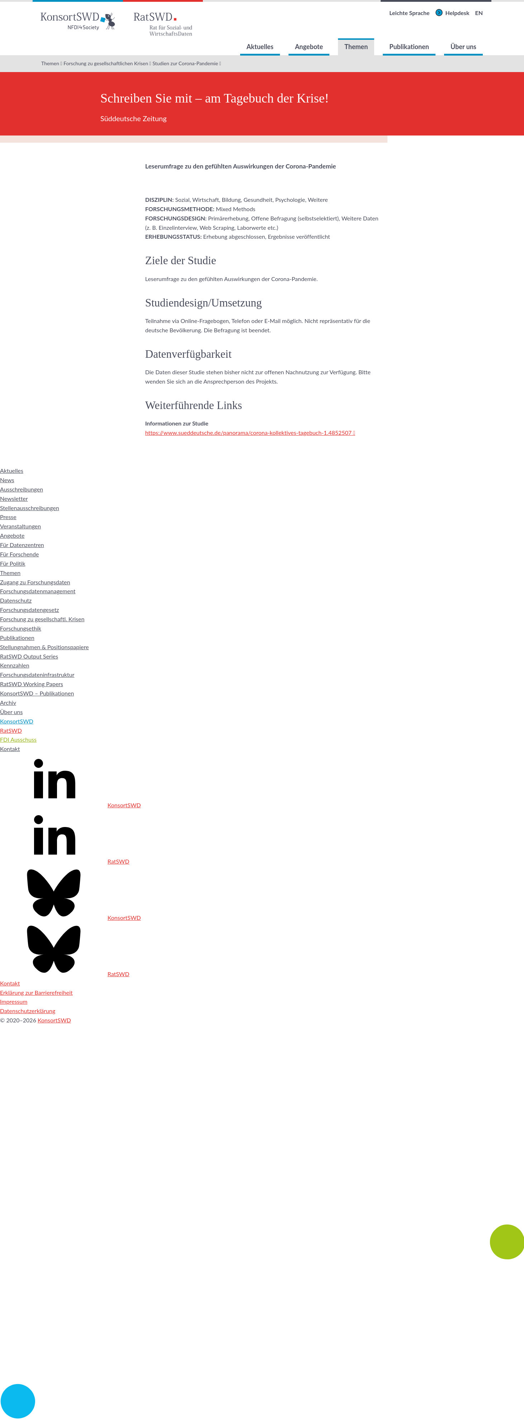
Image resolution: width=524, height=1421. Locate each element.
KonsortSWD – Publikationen (37, 693)
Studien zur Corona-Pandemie (185, 63)
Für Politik (12, 563)
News (7, 479)
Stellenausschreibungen (29, 507)
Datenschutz (16, 600)
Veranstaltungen (20, 526)
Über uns (463, 47)
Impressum (13, 1001)
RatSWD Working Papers (31, 683)
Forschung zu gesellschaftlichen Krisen (105, 63)
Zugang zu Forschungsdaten (35, 582)
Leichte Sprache (409, 12)
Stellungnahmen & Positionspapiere (44, 646)
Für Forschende (19, 554)
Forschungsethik (20, 628)
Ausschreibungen (21, 489)
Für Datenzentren (22, 544)
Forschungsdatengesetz (29, 609)
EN (479, 12)
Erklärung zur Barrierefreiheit (36, 992)
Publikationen (409, 47)
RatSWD (11, 730)
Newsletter (14, 498)
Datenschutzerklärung (27, 1010)
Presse (8, 516)
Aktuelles (260, 47)
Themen (356, 47)
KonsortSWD (16, 721)
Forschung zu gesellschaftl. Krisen (42, 619)
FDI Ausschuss (18, 739)
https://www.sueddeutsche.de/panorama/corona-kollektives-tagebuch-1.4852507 (248, 432)
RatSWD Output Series (29, 656)
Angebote (309, 47)
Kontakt (10, 748)
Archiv (8, 702)
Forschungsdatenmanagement (37, 591)
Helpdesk (458, 12)
